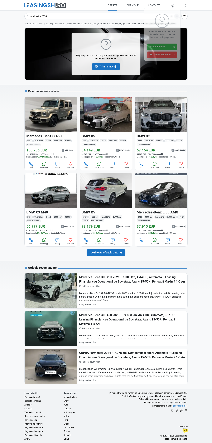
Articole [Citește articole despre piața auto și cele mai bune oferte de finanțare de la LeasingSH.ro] (28, 405)
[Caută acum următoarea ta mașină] (102, 16)
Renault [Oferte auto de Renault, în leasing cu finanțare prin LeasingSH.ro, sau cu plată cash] (67, 435)
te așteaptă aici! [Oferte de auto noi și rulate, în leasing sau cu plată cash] (180, 406)
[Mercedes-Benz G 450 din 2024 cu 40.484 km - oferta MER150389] (51, 128)
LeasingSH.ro (181, 436)
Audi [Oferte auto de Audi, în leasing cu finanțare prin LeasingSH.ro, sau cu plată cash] (66, 405)
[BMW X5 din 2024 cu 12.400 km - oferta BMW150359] (106, 128)
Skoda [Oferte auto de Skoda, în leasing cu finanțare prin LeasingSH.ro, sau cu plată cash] (66, 424)
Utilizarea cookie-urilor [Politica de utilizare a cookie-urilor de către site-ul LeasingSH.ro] (34, 416)
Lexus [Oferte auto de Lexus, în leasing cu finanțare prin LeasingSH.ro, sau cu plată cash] (66, 439)
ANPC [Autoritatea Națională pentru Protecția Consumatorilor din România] (27, 439)
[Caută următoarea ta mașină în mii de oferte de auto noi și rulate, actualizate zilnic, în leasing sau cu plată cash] (106, 252)
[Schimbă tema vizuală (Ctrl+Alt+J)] (186, 5)
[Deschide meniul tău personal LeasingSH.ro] (173, 5)
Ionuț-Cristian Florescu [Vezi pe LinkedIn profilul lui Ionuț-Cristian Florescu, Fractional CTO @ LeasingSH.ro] (185, 430)
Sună (31, 164)
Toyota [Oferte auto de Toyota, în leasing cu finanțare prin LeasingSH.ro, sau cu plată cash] (67, 431)
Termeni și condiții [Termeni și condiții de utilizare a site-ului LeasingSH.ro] (32, 412)
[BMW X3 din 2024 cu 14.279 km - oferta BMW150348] (161, 128)
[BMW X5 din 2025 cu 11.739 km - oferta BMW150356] (106, 204)
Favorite (70, 164)
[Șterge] (171, 16)
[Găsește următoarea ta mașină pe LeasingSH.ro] (45, 5)
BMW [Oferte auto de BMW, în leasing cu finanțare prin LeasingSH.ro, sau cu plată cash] (66, 401)
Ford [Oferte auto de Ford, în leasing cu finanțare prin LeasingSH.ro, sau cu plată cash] (66, 420)
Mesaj (57, 164)
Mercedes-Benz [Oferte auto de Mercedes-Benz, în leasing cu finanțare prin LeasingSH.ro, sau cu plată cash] (71, 397)
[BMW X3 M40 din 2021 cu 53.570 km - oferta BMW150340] (51, 204)
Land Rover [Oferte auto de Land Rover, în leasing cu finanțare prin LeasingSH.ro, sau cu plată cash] (69, 427)
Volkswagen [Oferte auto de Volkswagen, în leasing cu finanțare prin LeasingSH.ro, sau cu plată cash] (69, 412)
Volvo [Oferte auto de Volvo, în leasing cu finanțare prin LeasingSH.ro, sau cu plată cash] (66, 416)
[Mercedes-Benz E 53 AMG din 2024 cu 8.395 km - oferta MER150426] (161, 204)
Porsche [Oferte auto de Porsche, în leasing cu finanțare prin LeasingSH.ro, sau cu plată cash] (67, 408)
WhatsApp (44, 164)
